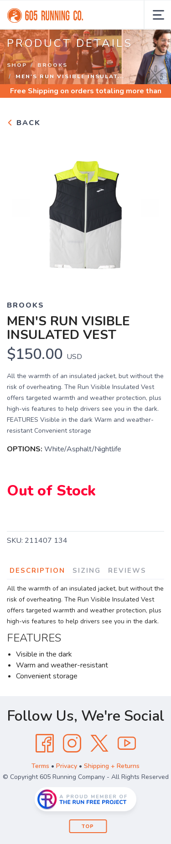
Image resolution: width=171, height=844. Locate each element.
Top (88, 826)
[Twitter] (99, 743)
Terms (40, 766)
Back (24, 123)
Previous (21, 208)
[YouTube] (126, 743)
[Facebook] (44, 743)
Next (150, 208)
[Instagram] (72, 743)
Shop (17, 65)
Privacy (66, 766)
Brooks (52, 65)
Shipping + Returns (112, 766)
